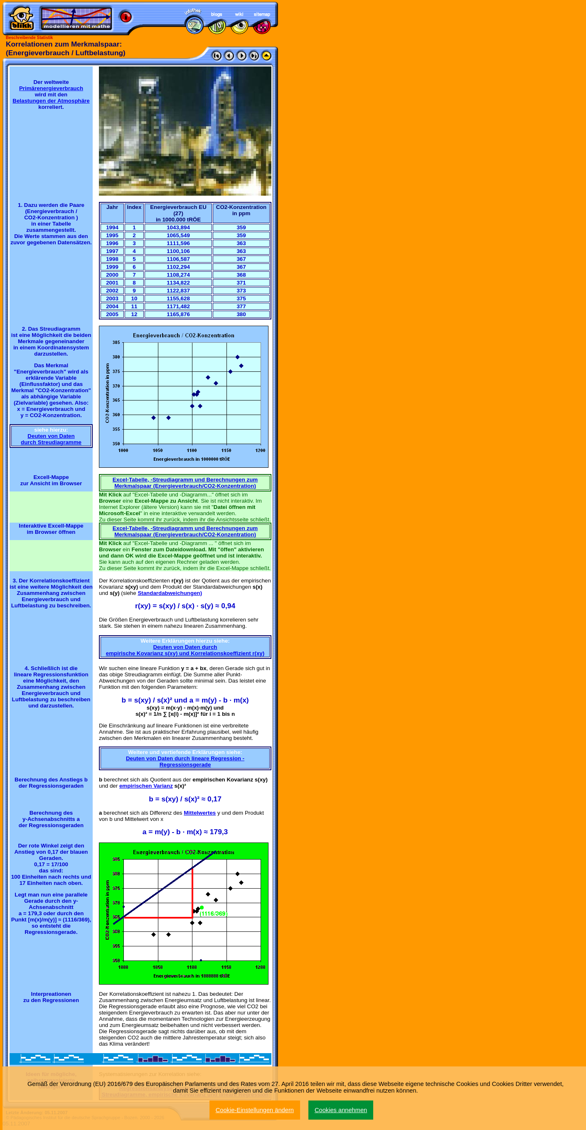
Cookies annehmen (341, 1110)
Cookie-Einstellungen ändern (255, 1110)
